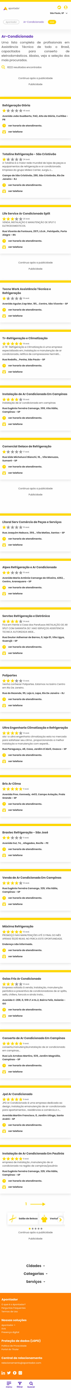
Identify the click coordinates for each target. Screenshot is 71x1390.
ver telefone (15, 131)
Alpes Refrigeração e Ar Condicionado (29, 567)
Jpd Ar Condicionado (17, 1094)
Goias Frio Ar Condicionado (21, 979)
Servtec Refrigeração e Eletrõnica (26, 616)
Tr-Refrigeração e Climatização (25, 338)
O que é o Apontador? (13, 1304)
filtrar (20, 1385)
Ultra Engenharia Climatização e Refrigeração (35, 728)
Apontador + (8, 1325)
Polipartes (9, 675)
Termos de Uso (9, 1311)
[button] (30, 1229)
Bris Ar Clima (11, 784)
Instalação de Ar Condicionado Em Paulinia (33, 1154)
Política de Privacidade (14, 1345)
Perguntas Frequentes (13, 1307)
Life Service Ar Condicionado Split (26, 214)
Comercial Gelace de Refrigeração (26, 446)
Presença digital (10, 1332)
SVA (3, 1328)
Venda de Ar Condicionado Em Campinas (31, 878)
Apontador (11, 22)
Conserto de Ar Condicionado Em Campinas (33, 1038)
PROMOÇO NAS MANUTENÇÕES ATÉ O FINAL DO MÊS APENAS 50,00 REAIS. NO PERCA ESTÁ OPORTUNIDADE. (32, 936)
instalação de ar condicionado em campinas (29, 403)
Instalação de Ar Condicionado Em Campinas (34, 394)
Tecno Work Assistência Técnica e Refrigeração (26, 291)
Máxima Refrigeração (17, 926)
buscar (31, 1385)
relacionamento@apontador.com (21, 1363)
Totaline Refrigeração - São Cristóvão (29, 154)
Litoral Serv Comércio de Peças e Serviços (32, 522)
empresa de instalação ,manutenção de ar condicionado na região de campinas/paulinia (29, 1164)
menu (9, 1385)
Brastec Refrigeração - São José (25, 832)
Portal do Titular (10, 1349)
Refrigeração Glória (16, 105)
